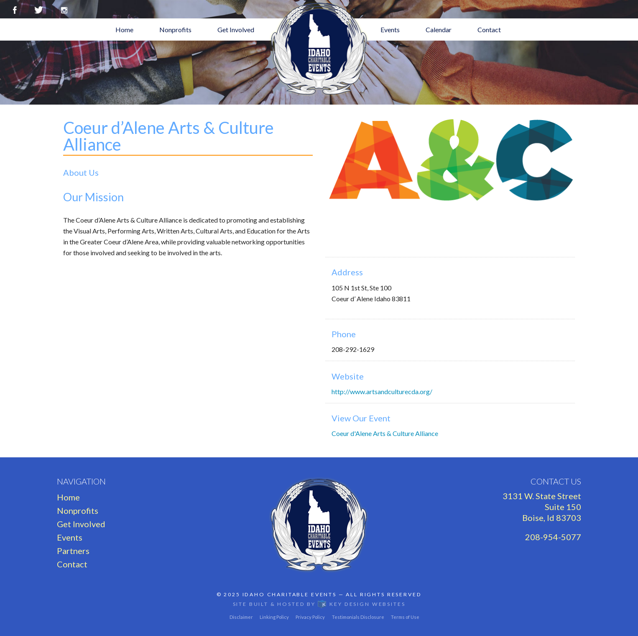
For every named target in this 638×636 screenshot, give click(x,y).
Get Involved (235, 29)
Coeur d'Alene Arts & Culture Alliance (385, 433)
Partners (73, 551)
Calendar (439, 29)
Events (390, 29)
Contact (489, 29)
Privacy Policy (310, 617)
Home (124, 29)
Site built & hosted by (319, 604)
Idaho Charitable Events (289, 594)
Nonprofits (175, 29)
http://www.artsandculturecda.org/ (382, 391)
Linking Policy (274, 617)
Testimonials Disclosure (358, 617)
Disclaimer (241, 617)
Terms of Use (405, 617)
